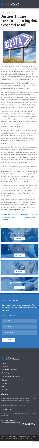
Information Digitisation (9, 369)
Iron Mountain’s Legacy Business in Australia (9, 217)
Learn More (18, 238)
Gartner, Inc (33, 69)
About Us (5, 366)
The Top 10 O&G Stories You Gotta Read (29, 216)
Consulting (5, 373)
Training (4, 380)
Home (4, 363)
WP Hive (29, 438)
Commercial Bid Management (11, 376)
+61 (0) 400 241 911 (10, 420)
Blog (3, 386)
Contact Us (5, 390)
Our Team (5, 383)
